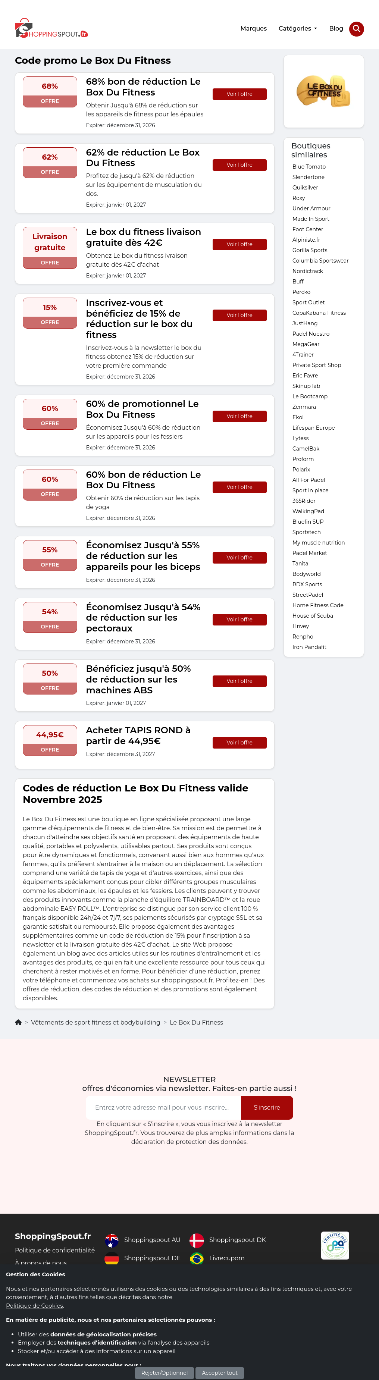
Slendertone (308, 176)
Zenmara (304, 406)
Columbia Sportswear (320, 260)
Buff (298, 281)
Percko (301, 291)
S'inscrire (267, 1107)
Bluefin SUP (308, 521)
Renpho (302, 636)
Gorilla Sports (310, 250)
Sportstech (306, 532)
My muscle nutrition (318, 542)
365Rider (304, 500)
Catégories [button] (296, 28)
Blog (336, 28)
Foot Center (307, 229)
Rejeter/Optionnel (164, 1373)
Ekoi (298, 417)
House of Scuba (312, 615)
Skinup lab (306, 385)
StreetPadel (307, 594)
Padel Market (309, 552)
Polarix (301, 469)
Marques (253, 28)
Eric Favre (305, 375)
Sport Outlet (308, 302)
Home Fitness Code (318, 605)
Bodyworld (306, 573)
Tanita (300, 563)
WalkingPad (308, 511)
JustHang (305, 323)
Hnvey (300, 625)
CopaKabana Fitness (319, 312)
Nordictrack (307, 270)
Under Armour (311, 208)
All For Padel (308, 479)
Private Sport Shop (316, 364)
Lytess (300, 438)
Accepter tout (220, 1373)
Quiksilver (305, 187)
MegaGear (306, 344)
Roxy (298, 197)
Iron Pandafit (309, 646)
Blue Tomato (309, 166)
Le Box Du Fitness (196, 1022)
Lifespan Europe (313, 427)
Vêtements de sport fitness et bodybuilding (95, 1022)
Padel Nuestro (310, 333)
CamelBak (305, 448)
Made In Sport (310, 218)
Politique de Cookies (34, 1305)
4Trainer (303, 354)
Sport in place (310, 490)
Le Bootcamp (310, 396)
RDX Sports (307, 584)
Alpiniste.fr (306, 239)
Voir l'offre (240, 93)
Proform (303, 458)
